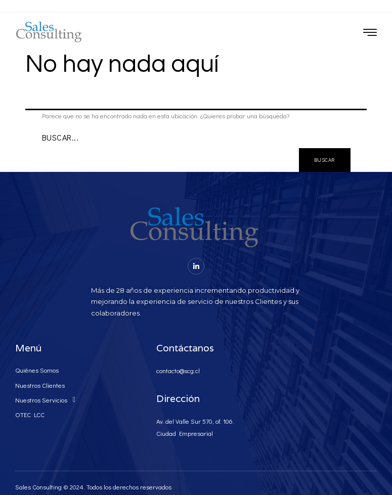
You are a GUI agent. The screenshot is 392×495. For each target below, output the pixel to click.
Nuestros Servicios (48, 399)
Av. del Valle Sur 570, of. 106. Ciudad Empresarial (195, 427)
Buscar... (60, 137)
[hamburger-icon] (370, 33)
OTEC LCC (30, 414)
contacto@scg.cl (178, 370)
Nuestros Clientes (40, 385)
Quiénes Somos (37, 370)
